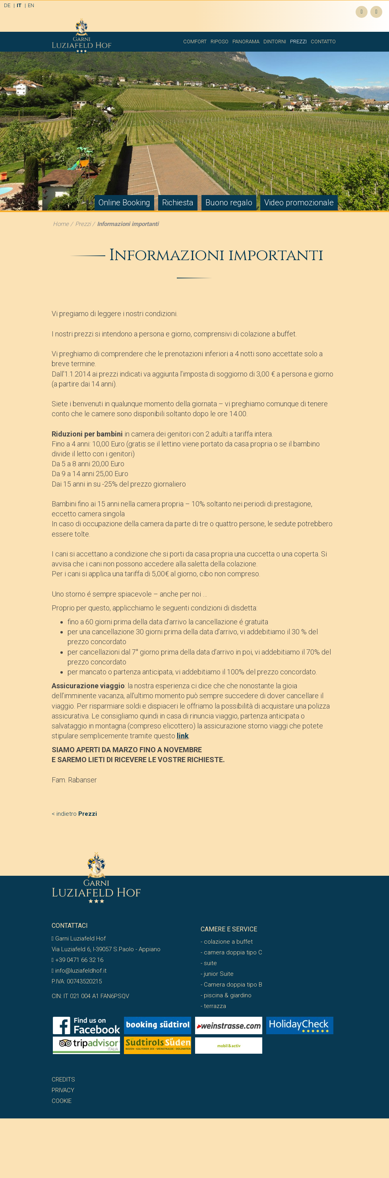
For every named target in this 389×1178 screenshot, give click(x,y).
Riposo (219, 41)
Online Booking (124, 202)
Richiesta (178, 202)
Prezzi (298, 41)
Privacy (63, 1090)
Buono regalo (228, 202)
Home (61, 224)
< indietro (74, 813)
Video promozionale (299, 202)
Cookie (62, 1101)
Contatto (323, 41)
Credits (63, 1079)
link (183, 736)
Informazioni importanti (128, 224)
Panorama (245, 41)
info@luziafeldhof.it (79, 970)
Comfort (195, 41)
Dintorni (274, 41)
